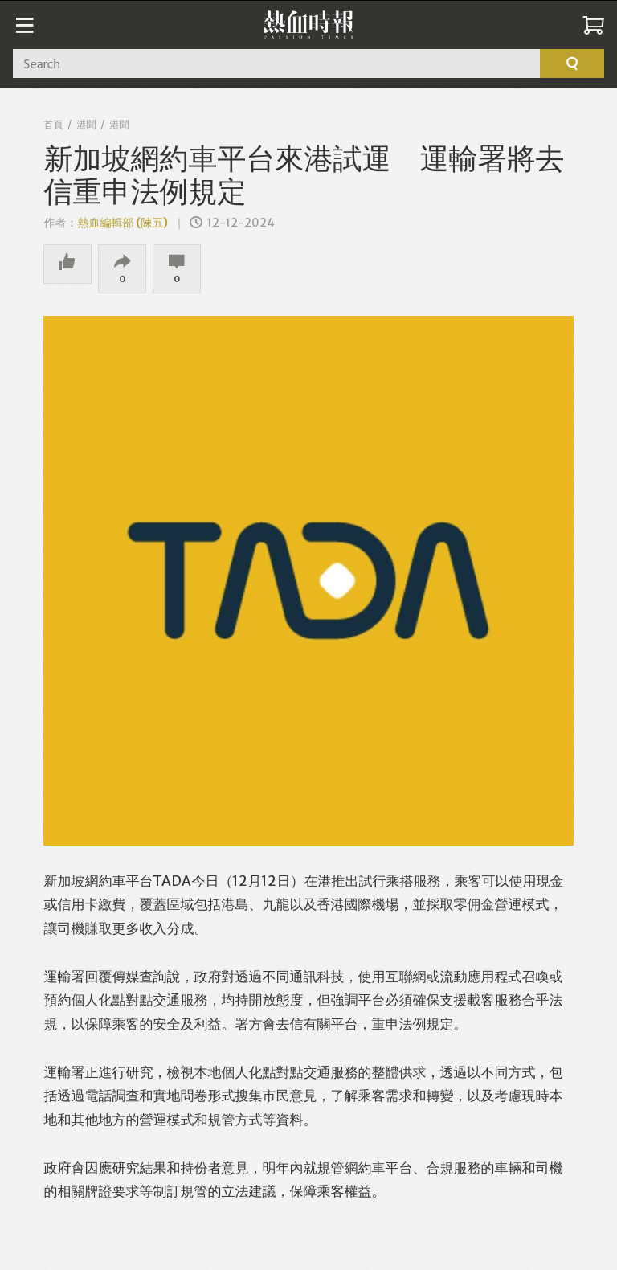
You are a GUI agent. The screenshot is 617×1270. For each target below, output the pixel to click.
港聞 (86, 124)
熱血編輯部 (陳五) (122, 222)
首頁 (53, 124)
